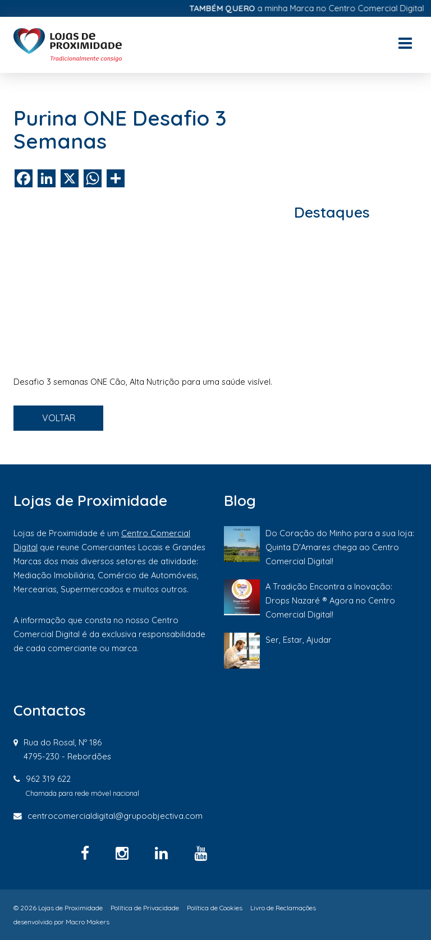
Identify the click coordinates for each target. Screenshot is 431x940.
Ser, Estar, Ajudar (298, 639)
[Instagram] (124, 853)
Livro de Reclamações (283, 908)
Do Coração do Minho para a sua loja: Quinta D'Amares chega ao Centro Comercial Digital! (339, 547)
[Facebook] (87, 853)
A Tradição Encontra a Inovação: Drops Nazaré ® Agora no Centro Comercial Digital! (330, 600)
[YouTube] (200, 853)
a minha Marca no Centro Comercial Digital (310, 8)
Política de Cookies (214, 908)
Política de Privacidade (145, 908)
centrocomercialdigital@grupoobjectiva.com (115, 815)
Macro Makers (87, 922)
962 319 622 (48, 778)
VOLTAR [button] (58, 417)
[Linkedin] (163, 853)
